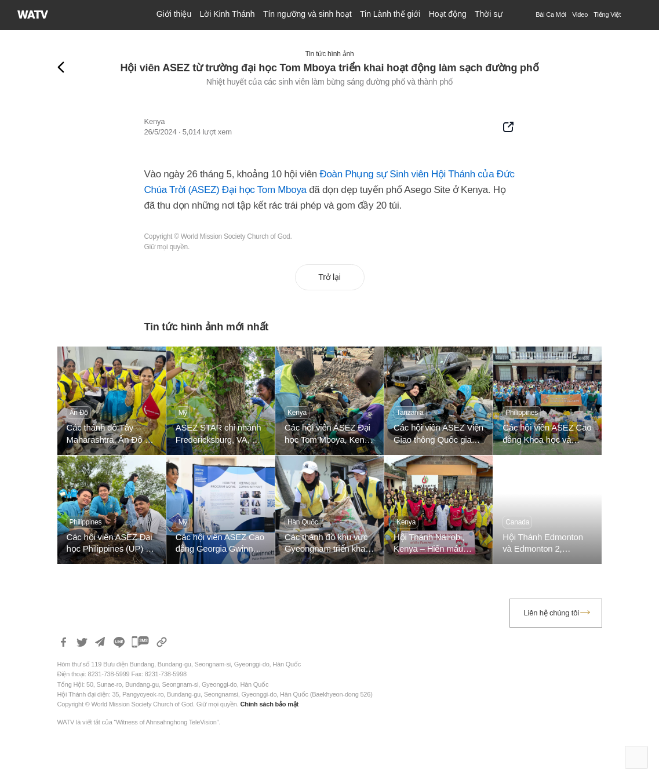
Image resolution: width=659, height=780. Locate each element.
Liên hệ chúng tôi (551, 612)
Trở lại (329, 277)
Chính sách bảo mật (269, 704)
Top (636, 757)
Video (580, 14)
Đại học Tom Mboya (264, 189)
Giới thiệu (174, 14)
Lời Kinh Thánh (226, 14)
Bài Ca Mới (551, 14)
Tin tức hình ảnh (329, 54)
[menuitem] (607, 15)
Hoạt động (448, 14)
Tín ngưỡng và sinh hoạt (307, 14)
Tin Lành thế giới (390, 14)
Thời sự (489, 14)
